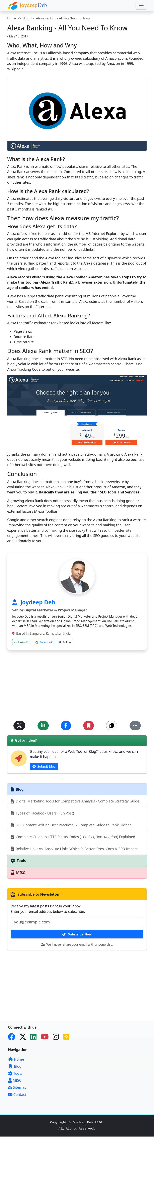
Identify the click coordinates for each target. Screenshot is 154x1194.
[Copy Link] (111, 725)
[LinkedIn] (35, 1038)
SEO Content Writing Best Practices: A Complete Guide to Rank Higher (71, 825)
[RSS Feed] (68, 1038)
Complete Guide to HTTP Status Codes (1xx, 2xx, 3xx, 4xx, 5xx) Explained (73, 836)
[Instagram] (57, 1038)
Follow (65, 642)
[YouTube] (46, 1038)
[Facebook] (13, 1038)
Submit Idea (44, 766)
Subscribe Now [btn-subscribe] (77, 934)
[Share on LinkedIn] (43, 725)
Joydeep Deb (37, 602)
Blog (26, 18)
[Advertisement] (77, 688)
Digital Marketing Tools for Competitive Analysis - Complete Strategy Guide (75, 801)
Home (11, 18)
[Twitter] (24, 1038)
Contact (17, 1094)
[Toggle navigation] (141, 6)
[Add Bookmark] (88, 725)
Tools (15, 1073)
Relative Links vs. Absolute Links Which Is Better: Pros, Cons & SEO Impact (74, 848)
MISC (14, 1080)
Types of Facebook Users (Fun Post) (42, 813)
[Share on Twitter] (19, 725)
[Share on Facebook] (66, 725)
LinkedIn (21, 642)
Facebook (43, 642)
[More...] (135, 725)
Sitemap (17, 1087)
